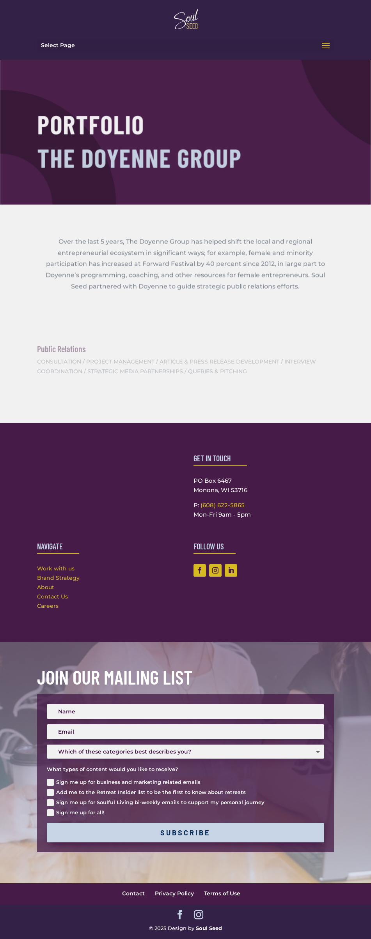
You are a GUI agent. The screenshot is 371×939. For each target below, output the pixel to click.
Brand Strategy (58, 577)
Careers (48, 605)
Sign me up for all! (76, 813)
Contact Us (52, 596)
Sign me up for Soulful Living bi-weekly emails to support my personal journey (155, 803)
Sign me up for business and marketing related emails (124, 782)
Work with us (56, 568)
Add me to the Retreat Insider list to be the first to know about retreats (146, 792)
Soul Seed (209, 928)
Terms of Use (222, 893)
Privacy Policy (174, 893)
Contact (133, 893)
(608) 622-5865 (223, 505)
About (45, 587)
